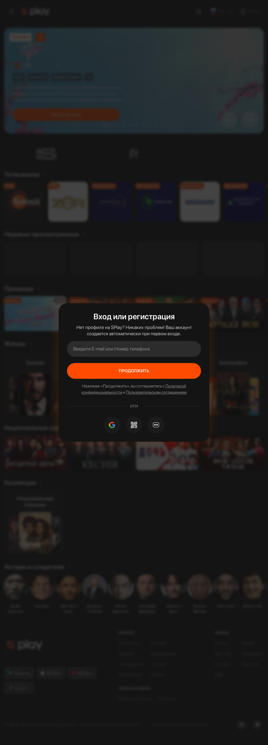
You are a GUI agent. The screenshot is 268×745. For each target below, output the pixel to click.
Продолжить (134, 370)
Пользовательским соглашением (156, 392)
